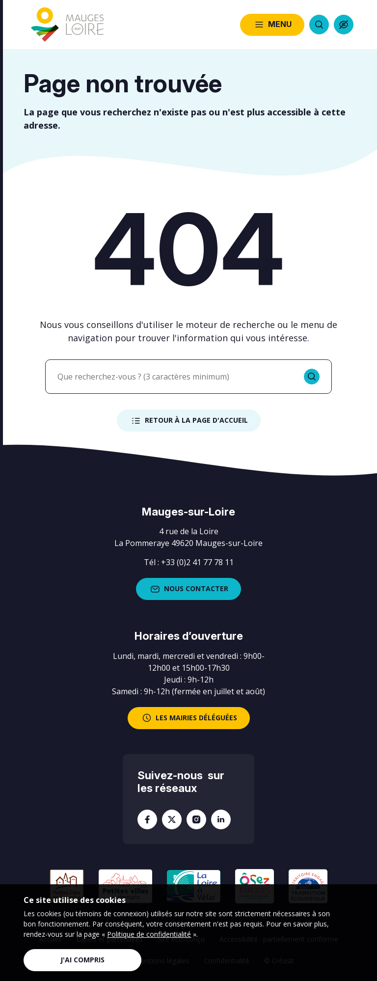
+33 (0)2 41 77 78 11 (197, 562)
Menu (272, 24)
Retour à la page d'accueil (189, 420)
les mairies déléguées (188, 717)
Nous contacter (188, 589)
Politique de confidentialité (149, 934)
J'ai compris (82, 959)
